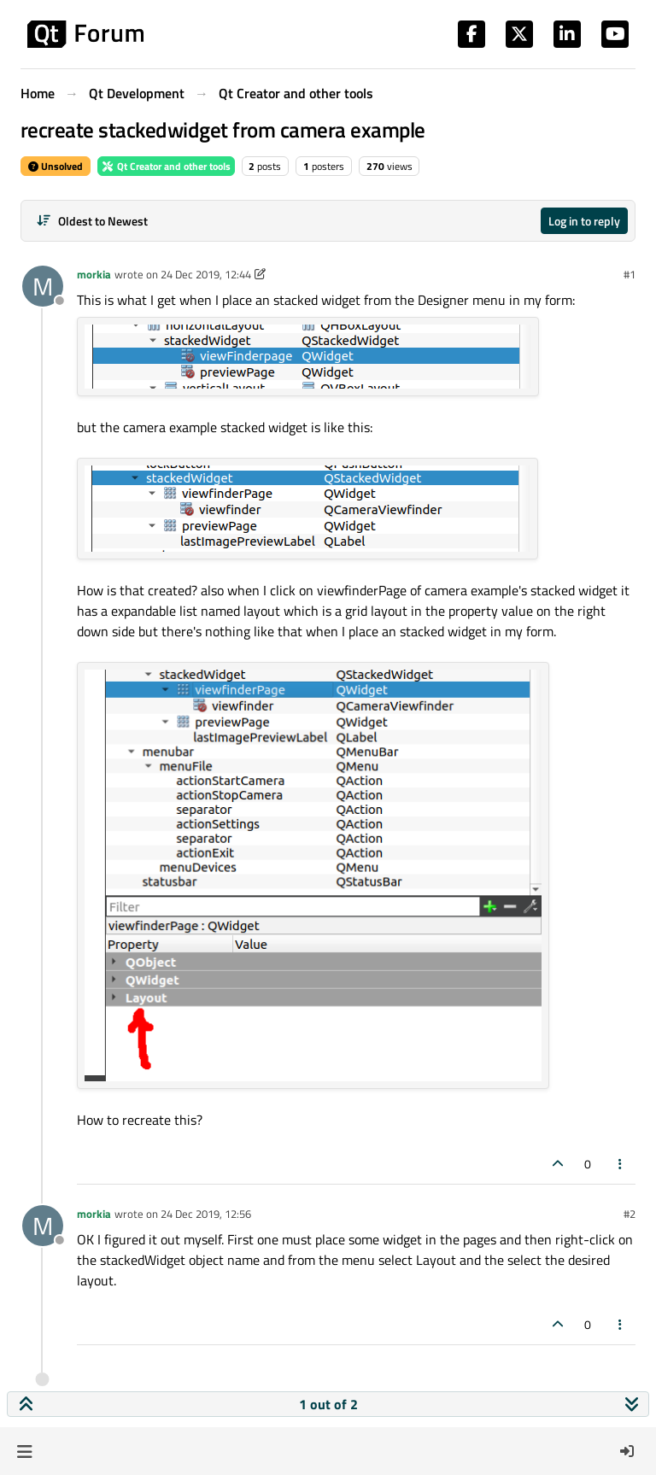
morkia (94, 274)
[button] (24, 1451)
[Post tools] (621, 1163)
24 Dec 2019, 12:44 (206, 274)
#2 (630, 1213)
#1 (630, 274)
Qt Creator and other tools (166, 166)
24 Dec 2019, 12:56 (206, 1213)
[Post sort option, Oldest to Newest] (91, 221)
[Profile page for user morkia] (42, 286)
